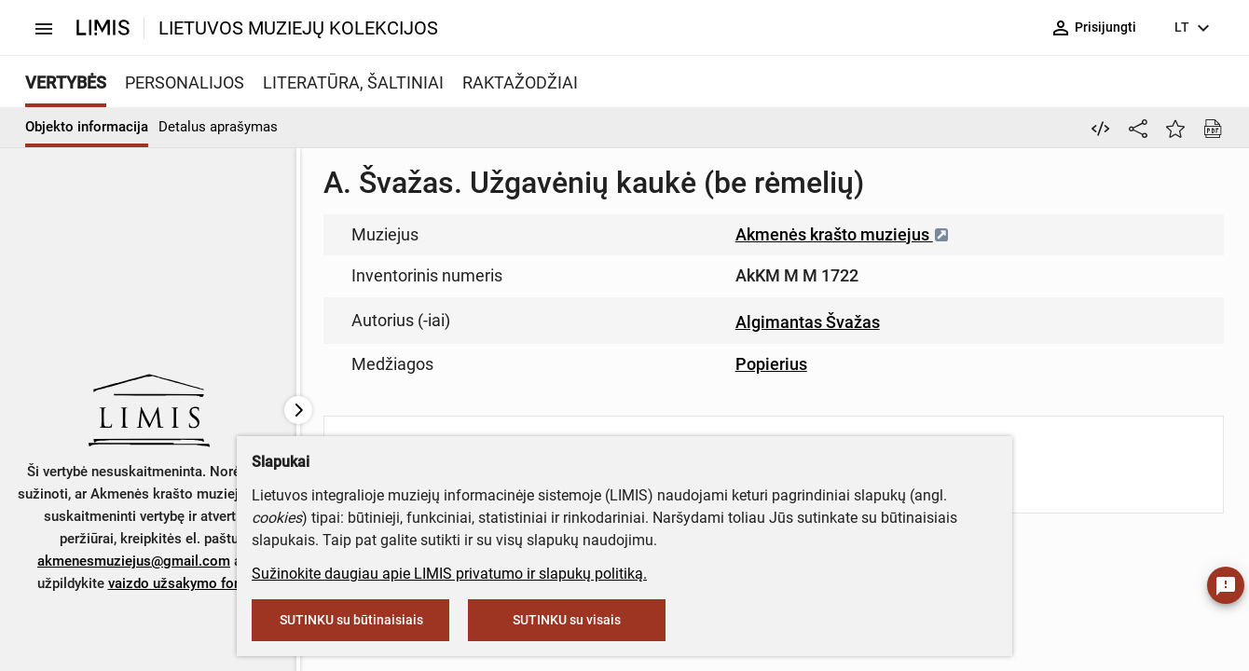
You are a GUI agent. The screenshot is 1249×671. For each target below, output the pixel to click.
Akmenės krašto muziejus (842, 234)
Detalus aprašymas (218, 126)
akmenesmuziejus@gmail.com (133, 561)
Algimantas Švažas (807, 322)
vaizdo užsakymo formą (183, 583)
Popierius (771, 364)
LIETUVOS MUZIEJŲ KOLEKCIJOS (298, 28)
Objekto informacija (86, 126)
